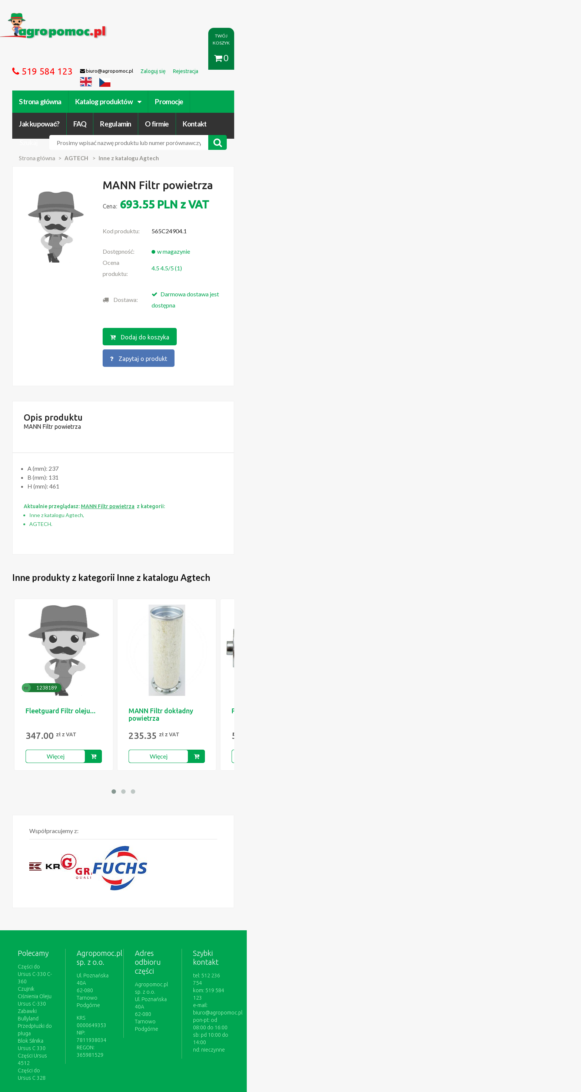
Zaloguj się (188, 1007)
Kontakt (445, 58)
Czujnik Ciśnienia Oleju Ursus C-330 (130, 878)
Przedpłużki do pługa (114, 893)
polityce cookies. (222, 950)
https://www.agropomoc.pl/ (104, 17)
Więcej (128, 660)
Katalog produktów (180, 58)
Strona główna (113, 58)
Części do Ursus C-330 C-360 (123, 871)
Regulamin (366, 58)
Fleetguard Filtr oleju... (133, 614)
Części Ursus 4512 (111, 908)
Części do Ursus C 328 (116, 915)
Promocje (242, 58)
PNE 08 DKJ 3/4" (329, 614)
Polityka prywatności (273, 1007)
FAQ (330, 58)
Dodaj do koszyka (288, 258)
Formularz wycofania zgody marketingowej (139, 1015)
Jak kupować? (289, 58)
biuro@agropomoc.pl (447, 885)
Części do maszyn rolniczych (381, 1007)
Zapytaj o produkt (365, 258)
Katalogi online (323, 1007)
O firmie (407, 58)
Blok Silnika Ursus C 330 (117, 900)
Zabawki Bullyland (110, 885)
